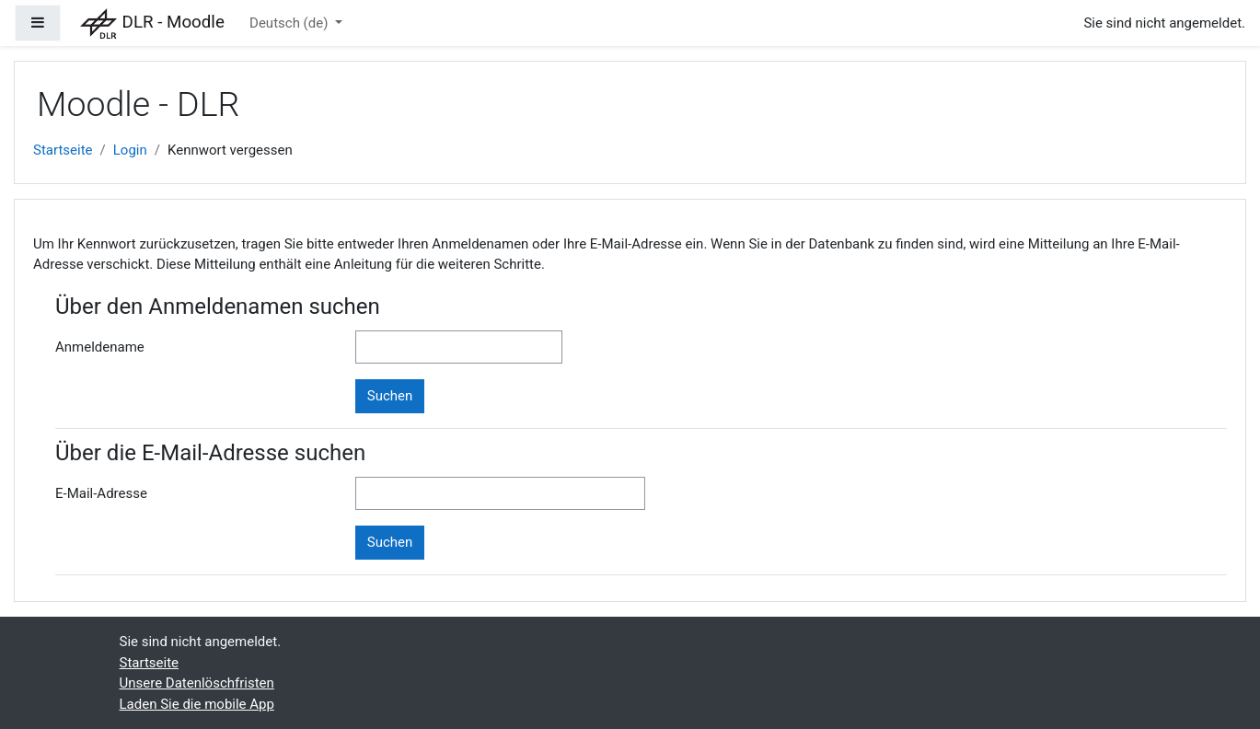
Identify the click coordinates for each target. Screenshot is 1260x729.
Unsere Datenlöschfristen (197, 683)
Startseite (63, 150)
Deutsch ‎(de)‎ (290, 23)
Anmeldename (99, 347)
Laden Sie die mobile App (197, 704)
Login (130, 150)
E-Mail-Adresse (101, 493)
